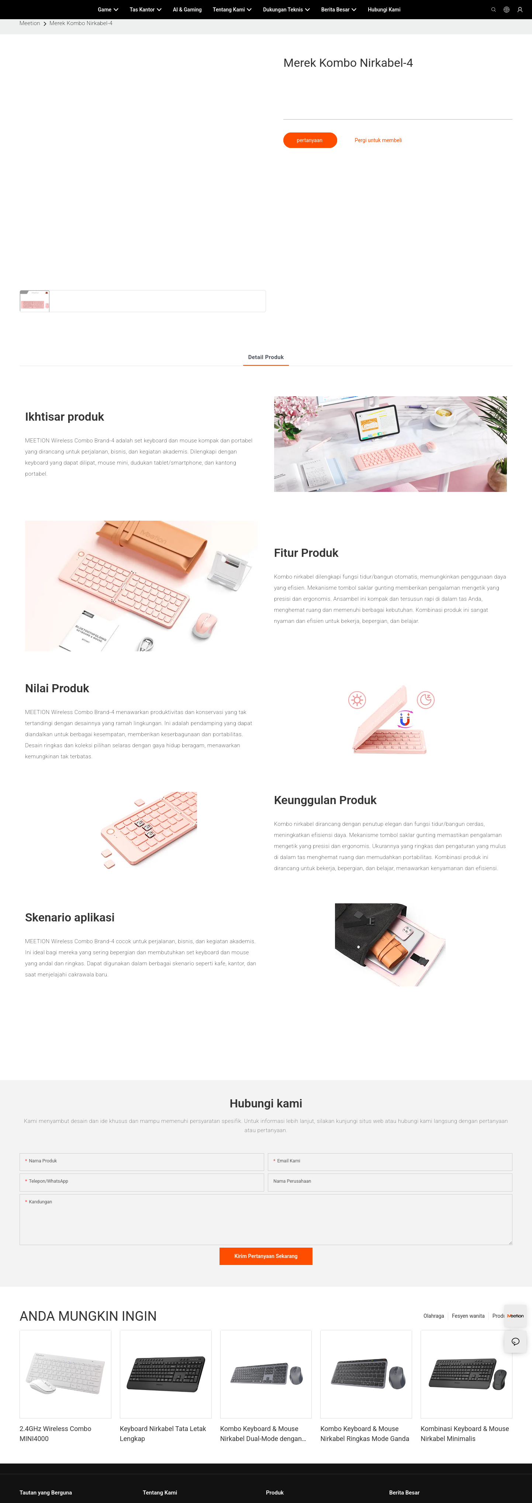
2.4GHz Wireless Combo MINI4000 (55, 1433)
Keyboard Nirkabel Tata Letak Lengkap (163, 1433)
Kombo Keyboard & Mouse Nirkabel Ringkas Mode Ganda (364, 1433)
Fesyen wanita (468, 1316)
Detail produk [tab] (266, 357)
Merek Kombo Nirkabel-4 (81, 23)
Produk (501, 1316)
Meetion (30, 23)
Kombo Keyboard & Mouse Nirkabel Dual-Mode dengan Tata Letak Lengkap (261, 1434)
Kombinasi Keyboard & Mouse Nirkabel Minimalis (465, 1433)
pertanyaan (310, 140)
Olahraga (434, 1316)
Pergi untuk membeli (378, 140)
